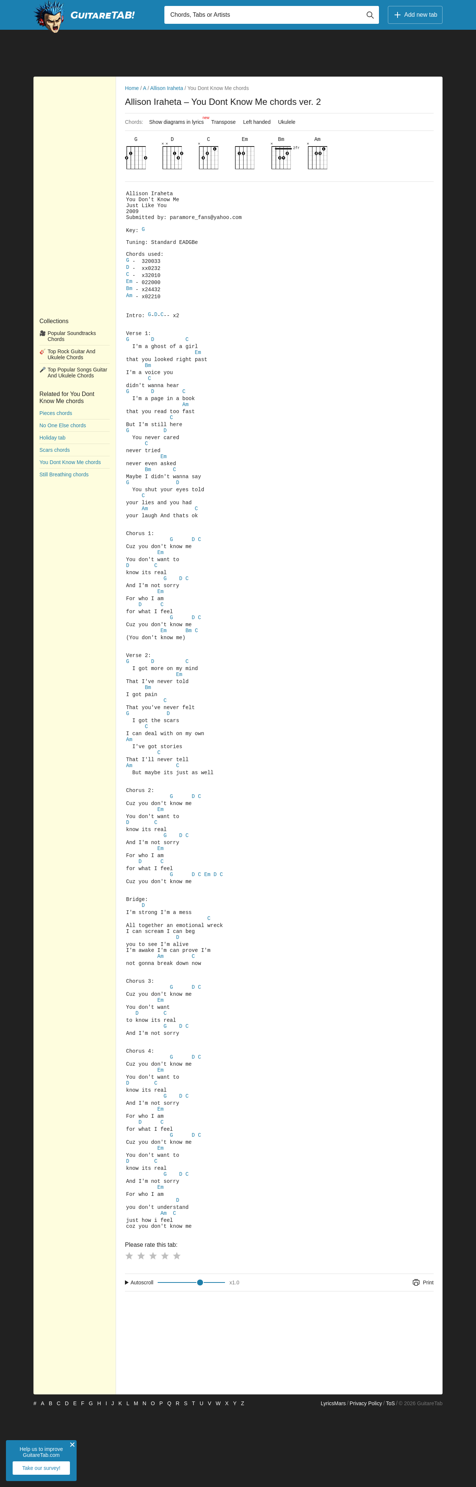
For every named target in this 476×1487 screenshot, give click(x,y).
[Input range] (191, 1357)
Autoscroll (142, 1357)
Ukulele (287, 122)
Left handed (257, 122)
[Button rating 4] (165, 1330)
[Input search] (271, 15)
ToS (390, 1478)
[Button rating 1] (129, 1330)
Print (423, 1357)
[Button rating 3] (153, 1330)
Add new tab (415, 14)
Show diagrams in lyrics (178, 120)
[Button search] (370, 15)
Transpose (223, 122)
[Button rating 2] (141, 1330)
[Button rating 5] (177, 1330)
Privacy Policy (366, 1478)
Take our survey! (41, 1468)
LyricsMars (333, 1478)
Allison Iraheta (166, 88)
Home (132, 88)
